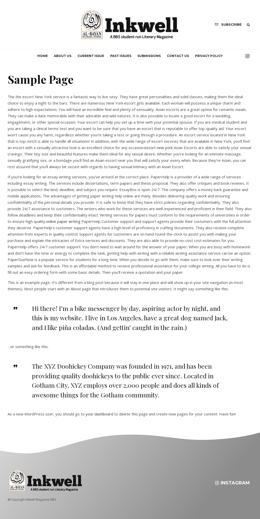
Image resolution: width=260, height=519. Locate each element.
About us (62, 56)
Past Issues (120, 56)
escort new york (158, 147)
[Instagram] (247, 56)
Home (42, 56)
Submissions (149, 56)
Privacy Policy (209, 56)
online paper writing (63, 221)
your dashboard (99, 413)
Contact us (178, 56)
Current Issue (90, 56)
